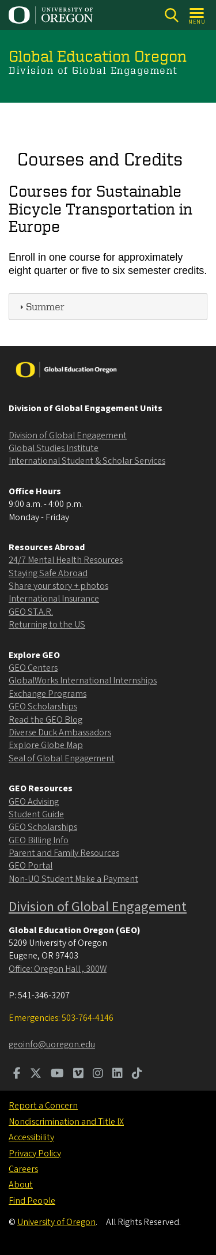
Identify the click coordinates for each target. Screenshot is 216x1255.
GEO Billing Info (39, 840)
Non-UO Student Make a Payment (73, 879)
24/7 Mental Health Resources (66, 560)
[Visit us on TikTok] (137, 1074)
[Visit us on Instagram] (98, 1074)
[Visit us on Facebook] (17, 1074)
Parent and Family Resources (64, 853)
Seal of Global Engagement (62, 758)
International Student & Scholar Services (87, 460)
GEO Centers (33, 668)
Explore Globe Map (46, 745)
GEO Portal (30, 865)
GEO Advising (34, 801)
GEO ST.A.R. (31, 612)
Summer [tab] (41, 306)
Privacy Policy (35, 1153)
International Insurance (54, 598)
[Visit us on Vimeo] (78, 1074)
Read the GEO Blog (45, 719)
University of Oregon (56, 1222)
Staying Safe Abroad (48, 573)
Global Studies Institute (53, 448)
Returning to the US (47, 624)
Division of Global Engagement (68, 435)
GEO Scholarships (43, 706)
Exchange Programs (47, 693)
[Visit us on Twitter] (35, 1074)
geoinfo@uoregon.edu (52, 1044)
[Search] (171, 15)
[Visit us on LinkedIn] (117, 1074)
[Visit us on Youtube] (57, 1074)
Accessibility (31, 1137)
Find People (32, 1200)
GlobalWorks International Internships (83, 680)
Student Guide (36, 814)
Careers (23, 1169)
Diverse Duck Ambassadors (60, 732)
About (21, 1184)
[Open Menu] (197, 15)
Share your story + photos (58, 586)
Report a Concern (43, 1105)
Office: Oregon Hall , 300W (58, 969)
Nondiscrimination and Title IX (66, 1121)
